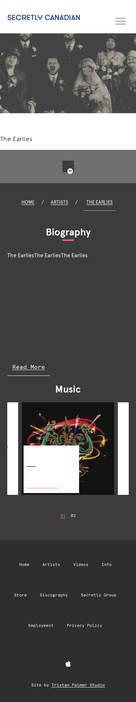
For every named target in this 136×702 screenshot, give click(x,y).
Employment (41, 625)
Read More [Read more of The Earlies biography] (28, 367)
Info (107, 564)
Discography (54, 595)
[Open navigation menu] (121, 20)
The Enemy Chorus (46, 451)
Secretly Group (98, 595)
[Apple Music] (68, 664)
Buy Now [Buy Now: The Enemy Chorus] (42, 480)
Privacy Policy (84, 625)
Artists (59, 202)
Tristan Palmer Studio (78, 684)
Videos (80, 564)
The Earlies (99, 202)
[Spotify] (70, 171)
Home (27, 202)
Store (20, 595)
